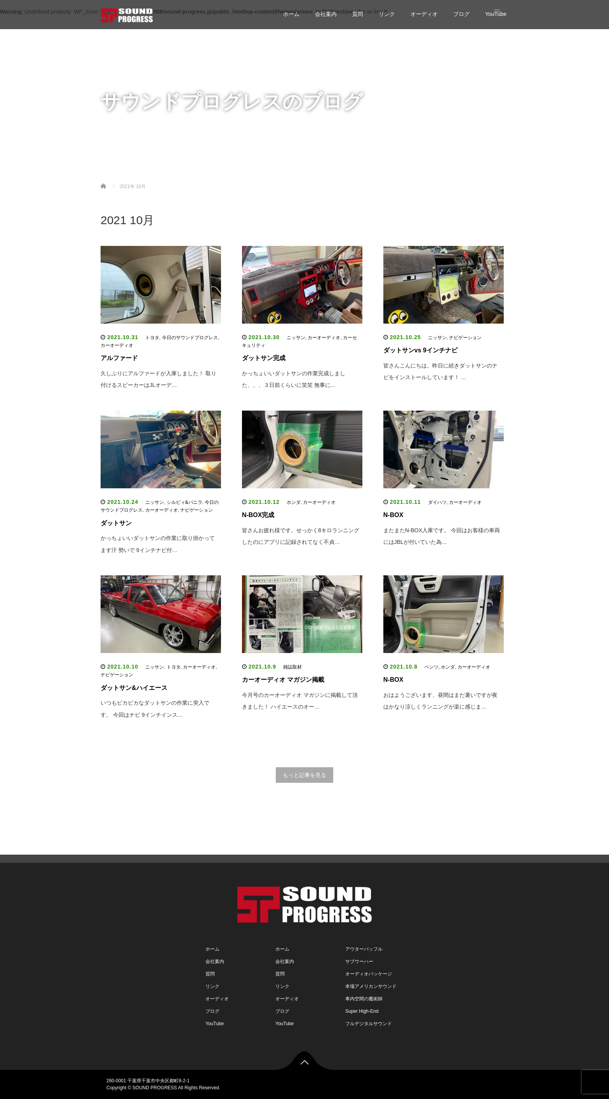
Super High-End (361, 1011)
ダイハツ (437, 502)
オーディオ (424, 14)
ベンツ (431, 667)
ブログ (461, 14)
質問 (357, 14)
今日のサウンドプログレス (190, 337)
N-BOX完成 (258, 515)
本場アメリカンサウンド (371, 986)
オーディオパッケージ (368, 974)
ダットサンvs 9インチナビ (420, 350)
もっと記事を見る (304, 775)
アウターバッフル (364, 949)
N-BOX (393, 515)
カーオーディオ (117, 345)
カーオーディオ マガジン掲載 (283, 679)
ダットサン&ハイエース (134, 687)
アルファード (119, 358)
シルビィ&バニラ (184, 502)
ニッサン (296, 337)
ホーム (291, 14)
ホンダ (294, 502)
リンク (387, 14)
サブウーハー (359, 961)
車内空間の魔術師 (364, 998)
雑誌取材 (292, 667)
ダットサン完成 (263, 358)
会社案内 (326, 14)
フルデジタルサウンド (368, 1023)
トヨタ (152, 337)
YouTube (295, 130)
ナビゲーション (465, 337)
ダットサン (116, 523)
